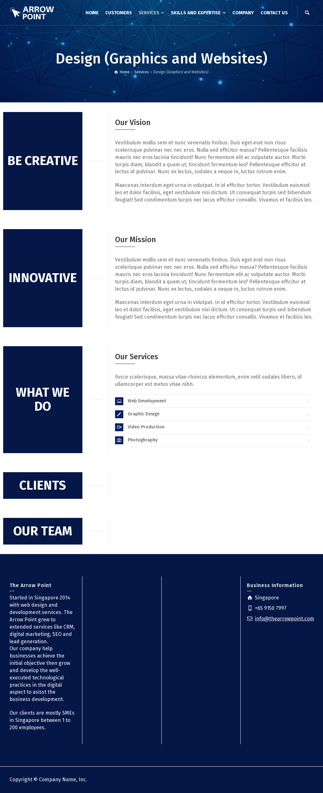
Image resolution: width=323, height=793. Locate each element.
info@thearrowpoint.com (284, 619)
